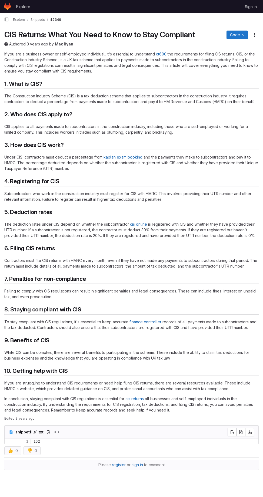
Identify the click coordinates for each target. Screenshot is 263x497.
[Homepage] (7, 6)
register (119, 464)
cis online (138, 224)
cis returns (134, 398)
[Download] (249, 432)
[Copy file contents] (232, 432)
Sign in (251, 6)
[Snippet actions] (254, 35)
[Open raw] (241, 432)
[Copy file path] (48, 432)
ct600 (161, 54)
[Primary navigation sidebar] (6, 19)
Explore (23, 6)
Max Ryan (64, 44)
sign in (137, 464)
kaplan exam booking (123, 157)
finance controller (145, 322)
